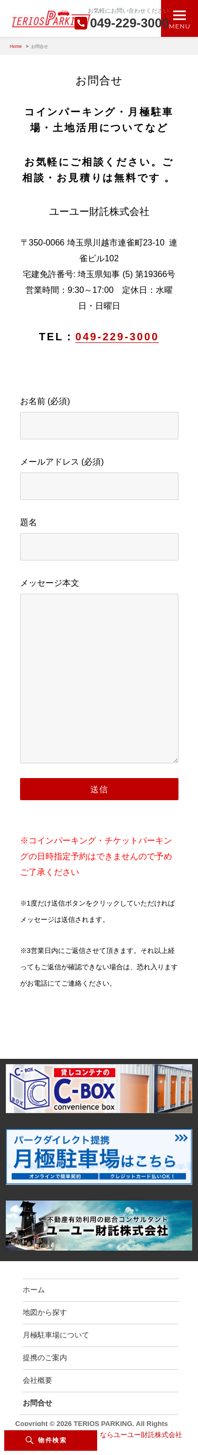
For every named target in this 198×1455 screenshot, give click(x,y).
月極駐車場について (56, 1335)
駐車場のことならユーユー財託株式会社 (120, 1435)
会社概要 (37, 1380)
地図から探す (45, 1312)
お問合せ (37, 1403)
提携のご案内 (45, 1357)
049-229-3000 (117, 336)
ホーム (34, 1289)
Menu (180, 26)
